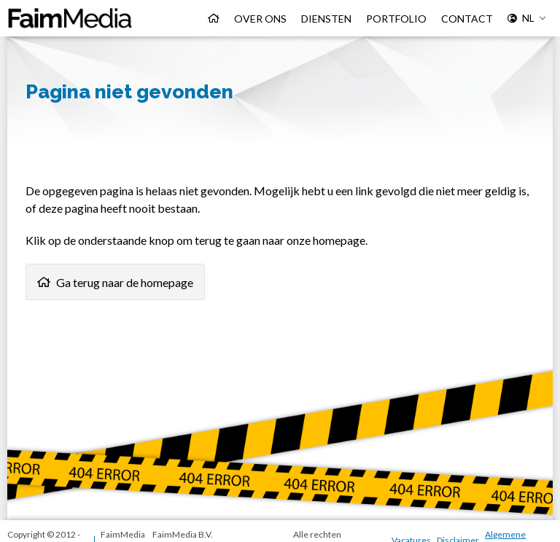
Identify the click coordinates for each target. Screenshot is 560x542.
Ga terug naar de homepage (124, 282)
